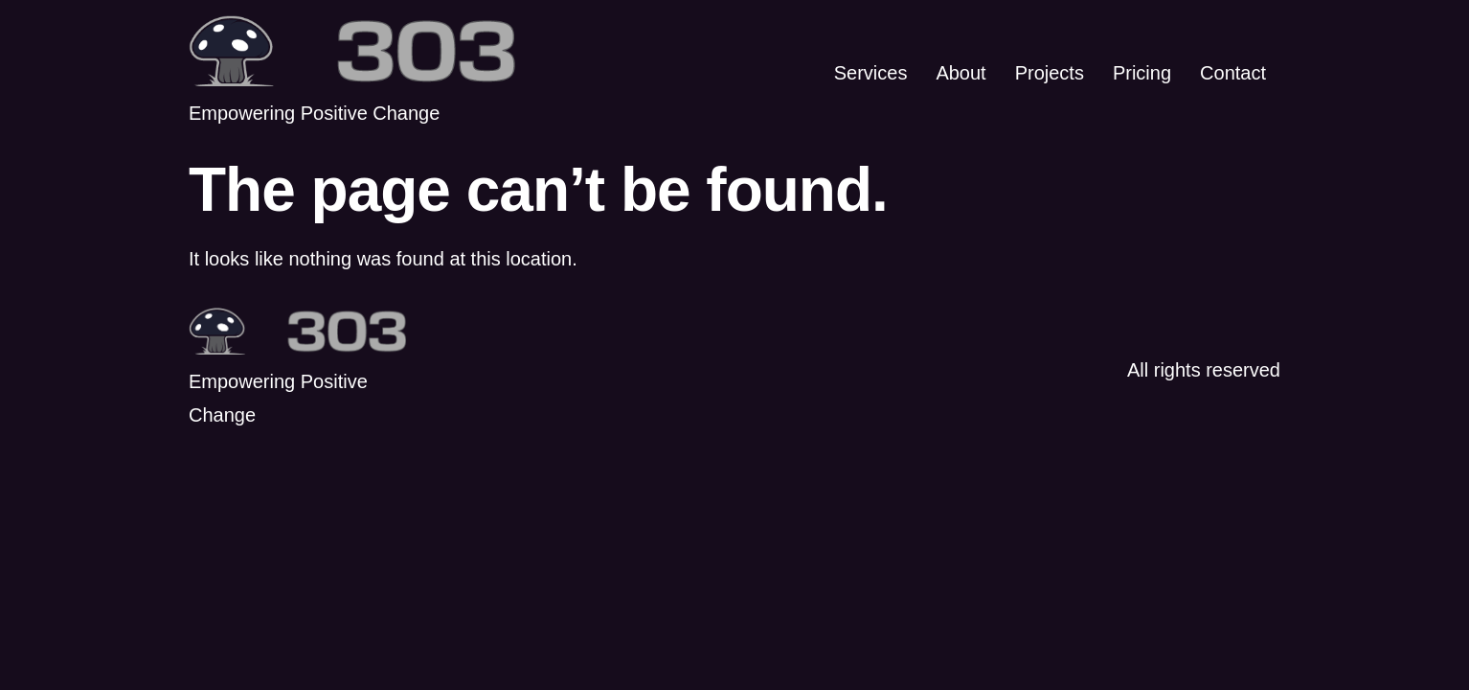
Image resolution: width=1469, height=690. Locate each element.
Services (871, 72)
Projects (1049, 72)
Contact (1233, 72)
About (960, 72)
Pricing (1142, 72)
